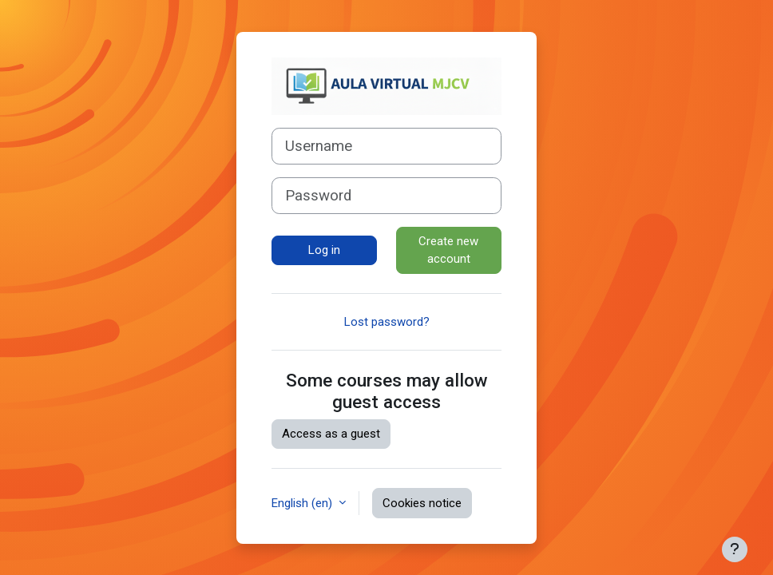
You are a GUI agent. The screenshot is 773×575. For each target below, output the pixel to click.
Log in (324, 250)
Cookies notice (422, 503)
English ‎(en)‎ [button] (303, 503)
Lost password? (387, 322)
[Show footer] (734, 549)
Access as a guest (331, 433)
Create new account (448, 250)
